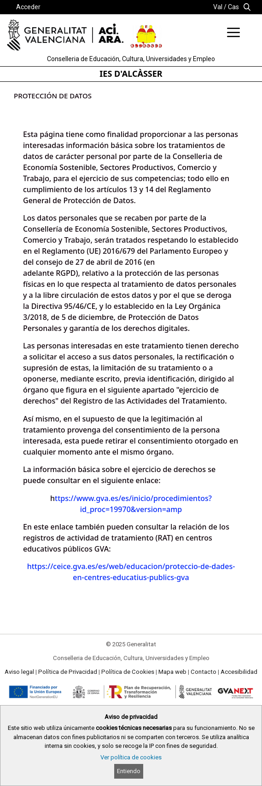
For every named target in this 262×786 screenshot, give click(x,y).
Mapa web (172, 671)
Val (217, 7)
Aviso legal (19, 671)
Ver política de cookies (131, 757)
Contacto (203, 671)
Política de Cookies (127, 671)
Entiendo (128, 771)
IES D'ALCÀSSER (130, 73)
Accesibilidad (239, 671)
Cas (233, 7)
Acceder (28, 7)
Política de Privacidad (67, 671)
